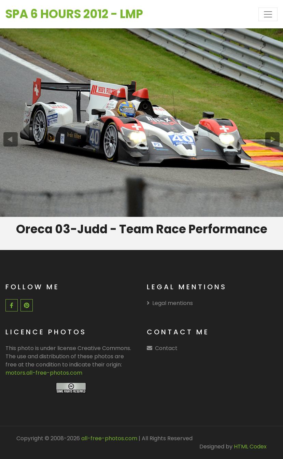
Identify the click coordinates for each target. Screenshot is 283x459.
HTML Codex (250, 446)
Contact (166, 348)
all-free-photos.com (108, 438)
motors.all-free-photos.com (43, 373)
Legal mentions (170, 303)
